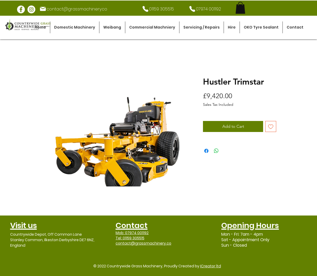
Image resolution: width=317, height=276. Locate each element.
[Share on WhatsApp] (216, 151)
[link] (240, 8)
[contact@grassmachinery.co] (73, 8)
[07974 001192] (205, 8)
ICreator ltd (210, 266)
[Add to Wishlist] (270, 126)
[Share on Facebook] (206, 151)
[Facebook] (21, 9)
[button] (74, 27)
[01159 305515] (158, 8)
